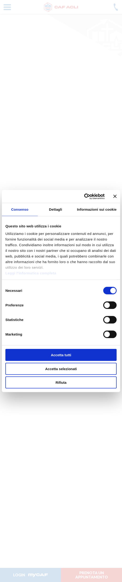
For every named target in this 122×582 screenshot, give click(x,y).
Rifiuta (61, 382)
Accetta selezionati (61, 369)
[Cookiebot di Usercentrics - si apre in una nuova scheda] (84, 196)
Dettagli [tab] (55, 209)
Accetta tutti (61, 355)
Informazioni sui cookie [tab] (97, 209)
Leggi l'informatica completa (30, 273)
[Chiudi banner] (115, 196)
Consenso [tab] (19, 209)
